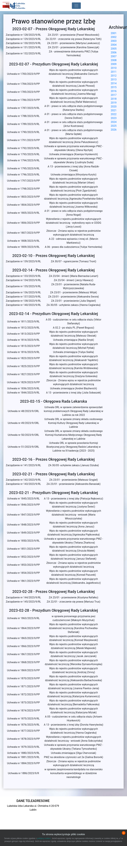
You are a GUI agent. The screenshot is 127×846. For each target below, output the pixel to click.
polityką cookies (44, 838)
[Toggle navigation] (76, 5)
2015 (114, 87)
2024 (114, 121)
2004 (114, 44)
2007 (114, 56)
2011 (114, 71)
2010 (114, 67)
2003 (114, 40)
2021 (114, 110)
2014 (114, 83)
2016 (114, 91)
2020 (114, 106)
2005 (114, 48)
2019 (114, 102)
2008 (114, 60)
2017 (114, 94)
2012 (114, 75)
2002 (114, 37)
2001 (114, 33)
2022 (114, 114)
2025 (114, 125)
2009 (114, 64)
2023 (114, 118)
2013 (114, 79)
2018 (114, 98)
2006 (114, 52)
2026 (114, 129)
